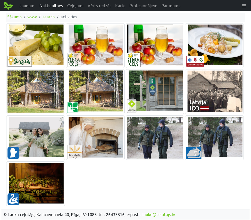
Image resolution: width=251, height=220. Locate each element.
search (48, 16)
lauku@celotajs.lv (158, 214)
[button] (244, 6)
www (32, 16)
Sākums (14, 16)
